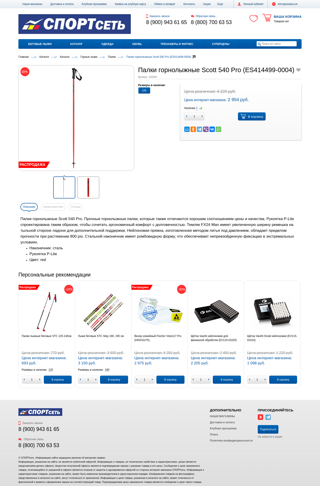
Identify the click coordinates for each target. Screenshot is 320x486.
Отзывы (76, 206)
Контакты (189, 4)
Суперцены (220, 44)
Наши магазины (32, 4)
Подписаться (268, 429)
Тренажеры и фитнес (176, 44)
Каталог (76, 44)
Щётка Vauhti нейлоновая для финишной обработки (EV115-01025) (214, 338)
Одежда (107, 44)
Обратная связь (203, 16)
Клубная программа (94, 4)
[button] (220, 4)
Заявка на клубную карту (130, 4)
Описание (29, 206)
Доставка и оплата (62, 4)
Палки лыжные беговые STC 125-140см (46, 336)
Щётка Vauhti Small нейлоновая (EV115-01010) (272, 338)
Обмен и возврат (164, 4)
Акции (207, 4)
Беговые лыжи (40, 44)
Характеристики (53, 206)
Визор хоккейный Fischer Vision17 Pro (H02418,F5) (157, 338)
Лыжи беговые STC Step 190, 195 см (101, 336)
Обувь (137, 44)
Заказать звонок (157, 16)
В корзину (251, 116)
